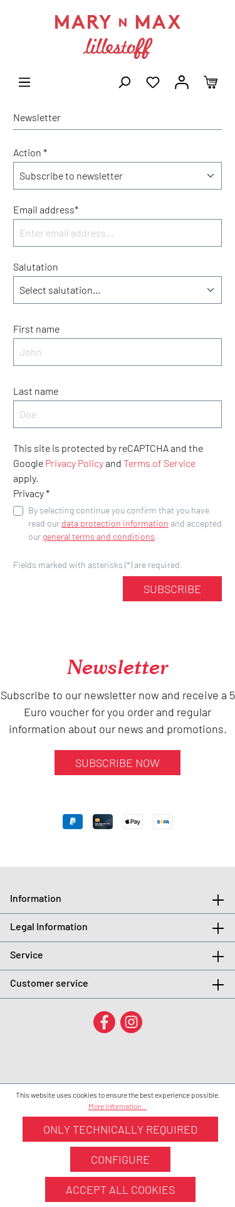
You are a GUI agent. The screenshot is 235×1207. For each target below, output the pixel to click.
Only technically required (120, 1129)
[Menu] (24, 81)
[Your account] (181, 81)
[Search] (124, 81)
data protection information (115, 523)
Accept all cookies (120, 1189)
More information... (117, 1106)
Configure (120, 1159)
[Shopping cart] (210, 81)
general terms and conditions (99, 536)
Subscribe (172, 589)
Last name (35, 391)
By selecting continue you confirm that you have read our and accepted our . (125, 523)
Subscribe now (117, 763)
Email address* (45, 209)
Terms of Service (159, 463)
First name (36, 329)
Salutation (35, 266)
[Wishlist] (152, 81)
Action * (30, 152)
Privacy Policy (74, 463)
